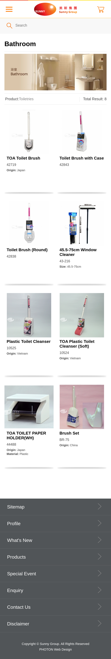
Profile (54, 523)
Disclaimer (54, 623)
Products (54, 556)
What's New (54, 540)
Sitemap (54, 506)
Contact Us (54, 607)
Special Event (54, 573)
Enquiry (54, 590)
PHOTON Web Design (55, 649)
